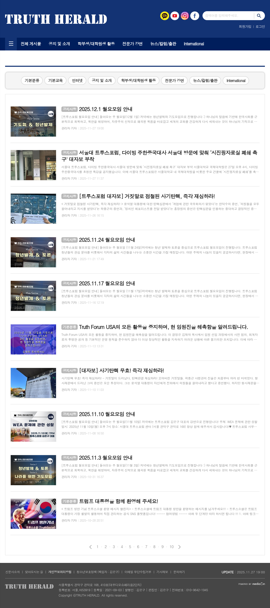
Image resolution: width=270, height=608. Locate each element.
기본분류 (32, 80)
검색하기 (259, 15)
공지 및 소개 (59, 44)
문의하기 (179, 572)
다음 (179, 547)
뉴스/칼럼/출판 (163, 44)
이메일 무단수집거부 (138, 572)
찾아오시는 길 (34, 572)
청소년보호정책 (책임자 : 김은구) (98, 572)
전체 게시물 (31, 44)
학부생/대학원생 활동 (96, 44)
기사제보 (162, 572)
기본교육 (55, 80)
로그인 (260, 26)
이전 (90, 547)
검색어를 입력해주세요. (221, 15)
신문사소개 (12, 572)
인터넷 (77, 80)
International (194, 44)
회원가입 (245, 26)
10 (172, 546)
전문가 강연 (132, 44)
